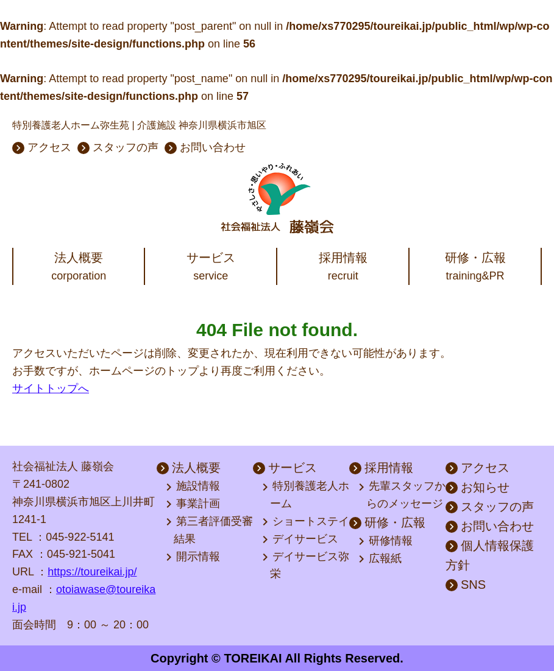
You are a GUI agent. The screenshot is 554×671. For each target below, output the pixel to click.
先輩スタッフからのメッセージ (403, 495)
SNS (466, 584)
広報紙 (381, 559)
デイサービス (301, 539)
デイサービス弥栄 (306, 565)
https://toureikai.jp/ (92, 572)
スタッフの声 (117, 147)
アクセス (41, 147)
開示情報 (194, 557)
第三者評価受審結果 (210, 530)
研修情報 (386, 541)
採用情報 (381, 467)
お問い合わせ (205, 147)
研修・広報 (387, 522)
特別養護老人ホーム (306, 495)
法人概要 (189, 467)
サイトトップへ (50, 388)
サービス (285, 467)
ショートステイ (306, 522)
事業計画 (194, 504)
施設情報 (194, 487)
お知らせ (478, 487)
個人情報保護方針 (490, 555)
